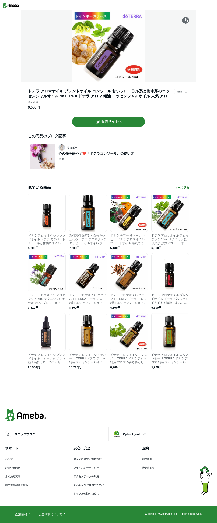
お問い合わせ (12, 467)
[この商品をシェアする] (185, 20)
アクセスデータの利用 (86, 476)
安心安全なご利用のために (89, 485)
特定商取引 (148, 467)
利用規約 (147, 459)
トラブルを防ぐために (86, 493)
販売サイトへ (108, 121)
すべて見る (182, 187)
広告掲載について (52, 514)
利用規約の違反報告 (16, 485)
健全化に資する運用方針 (88, 459)
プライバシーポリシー (86, 467)
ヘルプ (9, 459)
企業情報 (23, 514)
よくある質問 (12, 476)
